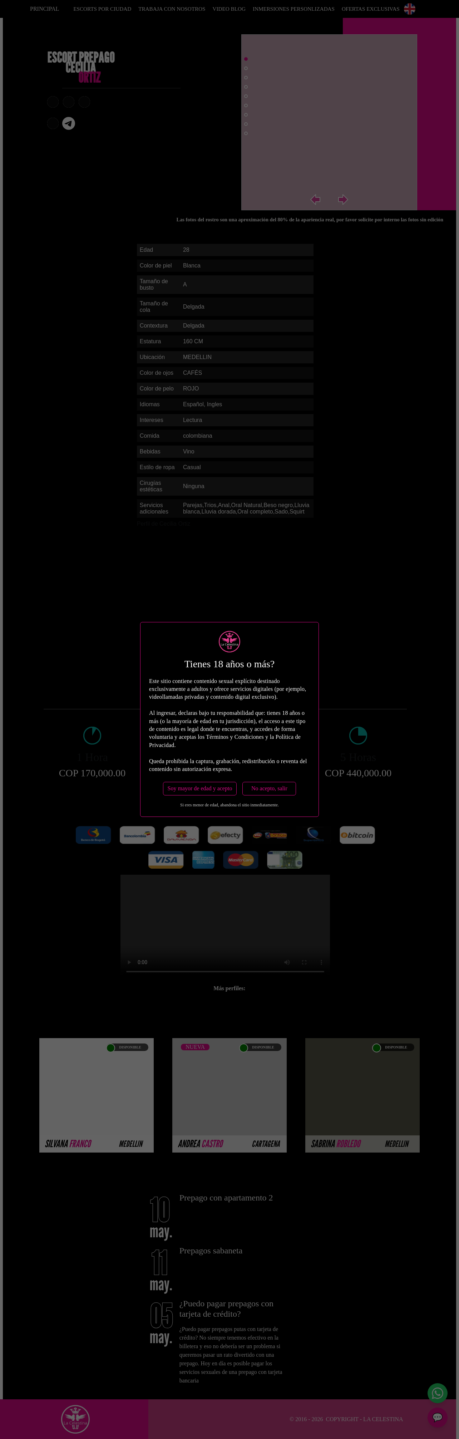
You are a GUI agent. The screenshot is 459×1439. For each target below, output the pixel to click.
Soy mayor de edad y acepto (200, 789)
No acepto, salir (269, 789)
